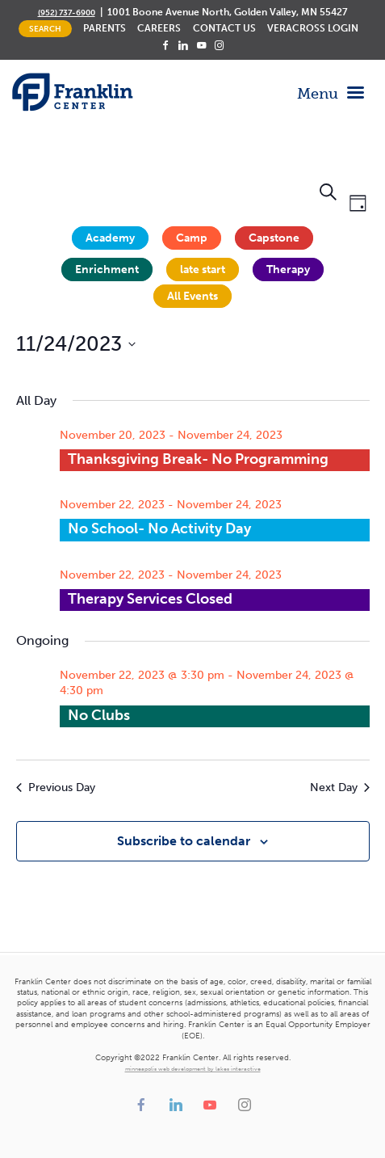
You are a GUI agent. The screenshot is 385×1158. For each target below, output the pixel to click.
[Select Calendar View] (358, 204)
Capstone (274, 238)
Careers (159, 28)
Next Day (340, 787)
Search (45, 28)
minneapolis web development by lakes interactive (193, 1069)
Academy (110, 238)
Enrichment (107, 269)
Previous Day (55, 787)
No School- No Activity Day (159, 528)
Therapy (288, 269)
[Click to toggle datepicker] (76, 344)
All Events (192, 296)
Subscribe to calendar (183, 840)
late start (202, 269)
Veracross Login (312, 28)
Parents (104, 28)
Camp (191, 238)
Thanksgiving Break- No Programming (198, 459)
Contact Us (224, 28)
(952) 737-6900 (66, 12)
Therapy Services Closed (150, 599)
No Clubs (99, 715)
